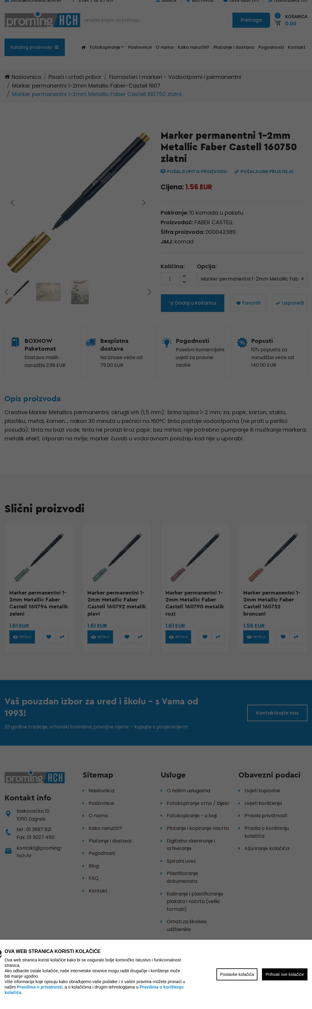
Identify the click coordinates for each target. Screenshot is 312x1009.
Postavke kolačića (237, 974)
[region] (156, 504)
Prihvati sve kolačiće (285, 974)
